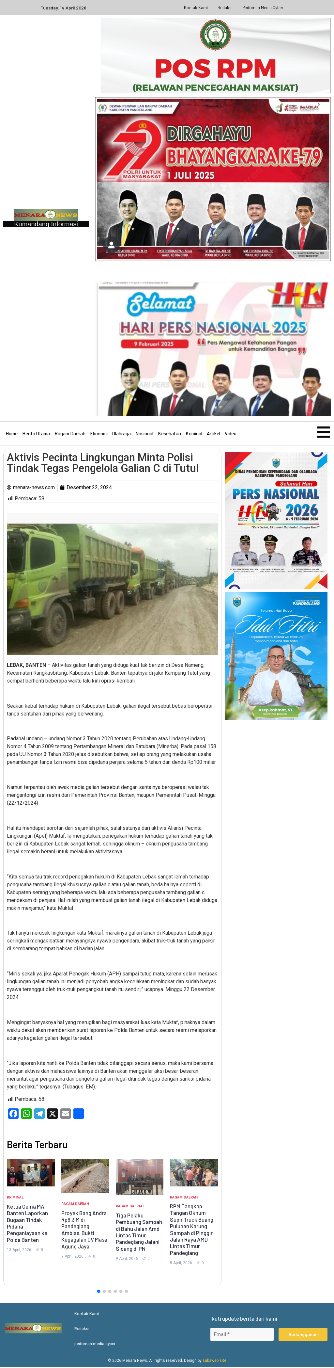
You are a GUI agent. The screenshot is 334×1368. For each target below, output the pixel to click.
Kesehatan (169, 434)
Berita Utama (36, 434)
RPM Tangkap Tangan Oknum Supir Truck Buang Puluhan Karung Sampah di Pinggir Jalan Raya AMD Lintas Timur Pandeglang (191, 1231)
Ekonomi (99, 434)
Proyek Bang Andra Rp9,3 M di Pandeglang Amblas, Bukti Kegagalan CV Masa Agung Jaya (84, 1231)
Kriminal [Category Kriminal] (15, 1199)
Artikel (213, 434)
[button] (98, 1292)
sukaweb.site (214, 1362)
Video (230, 434)
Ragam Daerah (69, 434)
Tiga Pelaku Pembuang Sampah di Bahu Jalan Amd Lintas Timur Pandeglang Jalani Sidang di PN (139, 1233)
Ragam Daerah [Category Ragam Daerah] (75, 1205)
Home (12, 434)
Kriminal (194, 434)
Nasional (144, 434)
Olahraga (121, 434)
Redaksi (225, 7)
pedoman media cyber (262, 7)
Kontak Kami (196, 7)
